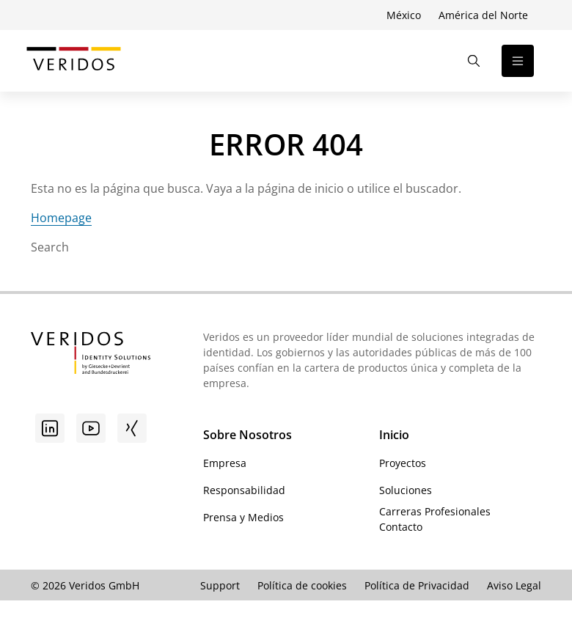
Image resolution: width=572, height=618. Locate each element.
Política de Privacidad (416, 585)
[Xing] (132, 428)
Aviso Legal (514, 585)
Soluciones (405, 490)
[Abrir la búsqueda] (474, 61)
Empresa (224, 463)
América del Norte (483, 15)
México (403, 15)
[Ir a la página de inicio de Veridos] (73, 61)
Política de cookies (302, 585)
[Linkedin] (50, 428)
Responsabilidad (244, 490)
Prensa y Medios (243, 517)
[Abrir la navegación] (518, 61)
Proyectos (402, 463)
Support (220, 585)
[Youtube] (91, 428)
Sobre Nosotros (247, 435)
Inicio (394, 435)
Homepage (61, 218)
